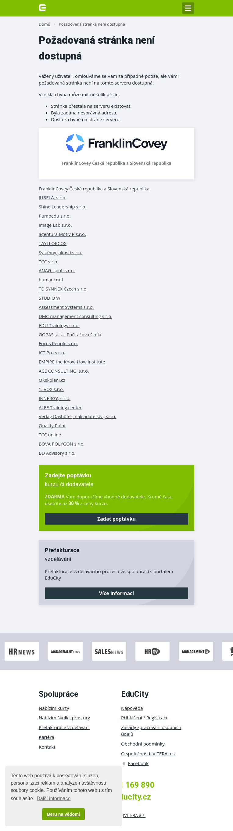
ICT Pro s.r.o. (52, 352)
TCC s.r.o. (48, 261)
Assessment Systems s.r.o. (66, 307)
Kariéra (46, 737)
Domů (44, 24)
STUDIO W (49, 298)
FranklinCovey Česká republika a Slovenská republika (116, 163)
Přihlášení (131, 717)
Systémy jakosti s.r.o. (60, 252)
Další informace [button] (53, 798)
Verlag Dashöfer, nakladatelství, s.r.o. (77, 416)
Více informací (116, 593)
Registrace (157, 717)
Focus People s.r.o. (58, 343)
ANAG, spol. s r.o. (57, 270)
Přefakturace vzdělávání (64, 727)
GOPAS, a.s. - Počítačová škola (70, 334)
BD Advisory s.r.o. (57, 453)
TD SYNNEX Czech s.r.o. (63, 289)
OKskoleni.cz (52, 380)
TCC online (50, 435)
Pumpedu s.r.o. (55, 216)
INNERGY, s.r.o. (54, 398)
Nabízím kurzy (54, 708)
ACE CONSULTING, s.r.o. (64, 371)
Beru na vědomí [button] (63, 814)
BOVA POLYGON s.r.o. (61, 444)
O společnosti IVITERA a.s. (148, 753)
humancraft (51, 279)
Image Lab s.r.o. (55, 225)
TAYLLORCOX (52, 243)
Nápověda (132, 708)
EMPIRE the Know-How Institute (72, 362)
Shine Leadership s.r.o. (62, 207)
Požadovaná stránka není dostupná (92, 24)
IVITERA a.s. (134, 815)
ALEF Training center (60, 407)
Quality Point (52, 425)
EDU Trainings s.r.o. (59, 325)
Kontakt (47, 747)
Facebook (135, 763)
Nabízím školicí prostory (64, 717)
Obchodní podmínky (143, 744)
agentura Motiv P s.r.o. (62, 234)
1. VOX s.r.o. (51, 389)
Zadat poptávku (116, 518)
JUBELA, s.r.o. (52, 197)
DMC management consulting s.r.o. (75, 316)
